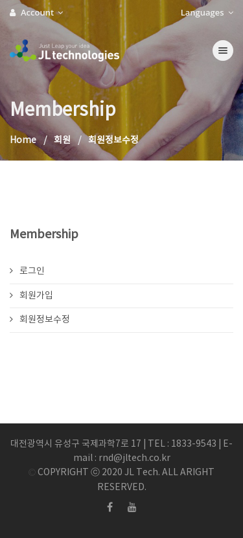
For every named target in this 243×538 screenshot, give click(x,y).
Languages (207, 12)
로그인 (27, 271)
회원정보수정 (40, 320)
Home (23, 140)
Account (36, 12)
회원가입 (31, 296)
